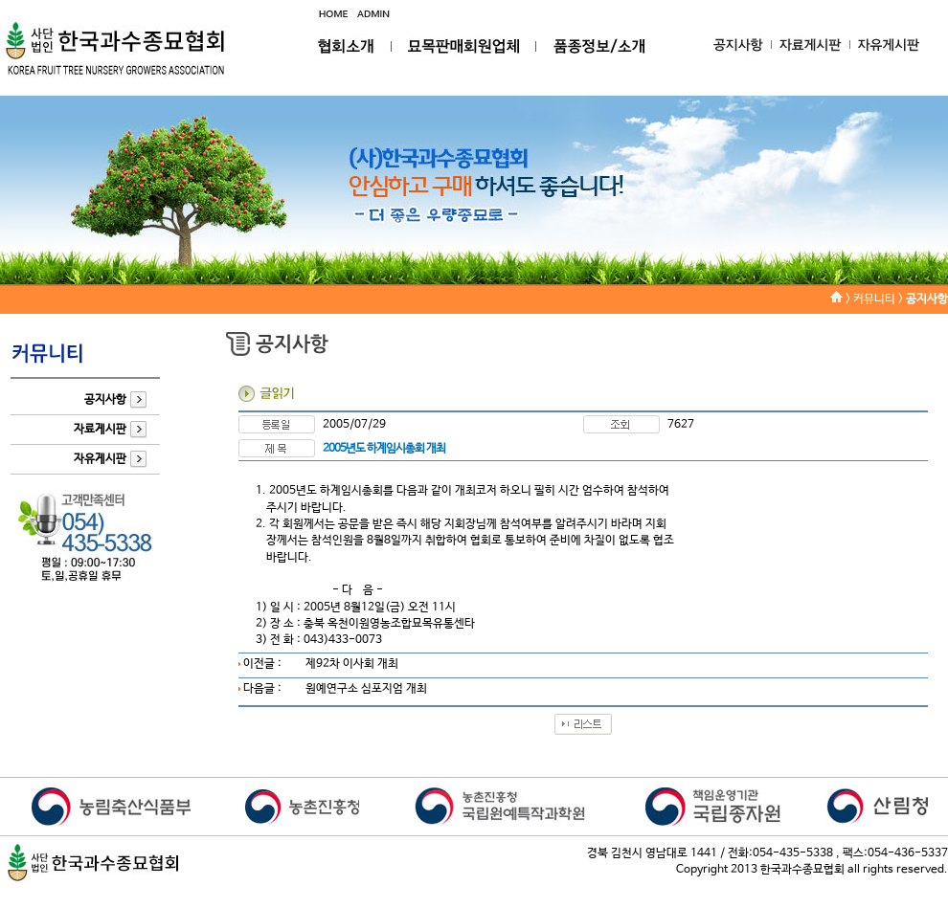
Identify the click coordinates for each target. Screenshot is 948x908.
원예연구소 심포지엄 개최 (366, 689)
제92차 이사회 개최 (351, 664)
